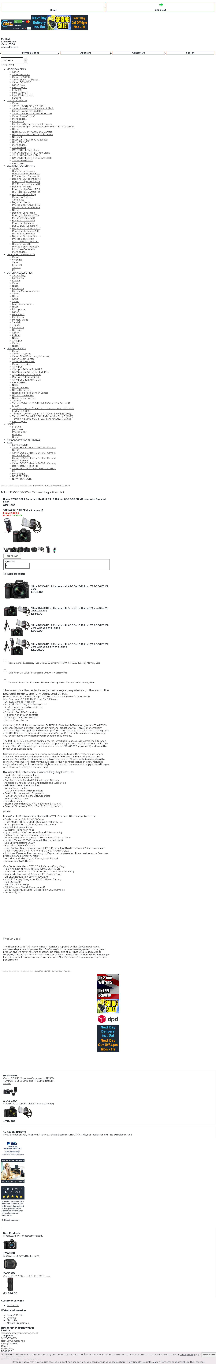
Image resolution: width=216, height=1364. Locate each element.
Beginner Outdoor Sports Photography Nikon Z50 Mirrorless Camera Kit (26, 231)
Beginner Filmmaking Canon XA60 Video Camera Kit (24, 197)
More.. (10, 442)
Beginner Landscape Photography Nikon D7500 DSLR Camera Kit (25, 223)
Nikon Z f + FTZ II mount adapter (30, 139)
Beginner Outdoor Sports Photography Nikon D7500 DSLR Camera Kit (26, 239)
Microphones (19, 309)
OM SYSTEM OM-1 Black (25, 150)
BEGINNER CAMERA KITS (21, 166)
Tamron (16, 400)
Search (190, 53)
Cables (15, 343)
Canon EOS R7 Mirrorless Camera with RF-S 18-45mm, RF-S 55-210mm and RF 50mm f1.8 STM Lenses (28, 1081)
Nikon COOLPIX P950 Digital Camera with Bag (28, 1103)
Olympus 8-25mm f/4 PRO (26, 374)
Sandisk (16, 322)
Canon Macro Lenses (23, 361)
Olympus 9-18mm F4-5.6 (25, 377)
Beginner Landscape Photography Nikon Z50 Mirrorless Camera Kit (25, 215)
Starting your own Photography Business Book (19, 432)
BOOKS (11, 424)
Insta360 (17, 90)
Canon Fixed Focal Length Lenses (30, 356)
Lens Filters (18, 314)
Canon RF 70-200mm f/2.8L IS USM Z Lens (26, 1276)
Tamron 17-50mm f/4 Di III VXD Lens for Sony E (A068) (41, 419)
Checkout (160, 10)
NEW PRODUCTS (22, 479)
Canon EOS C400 (21, 82)
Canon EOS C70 (21, 74)
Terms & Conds (30, 53)
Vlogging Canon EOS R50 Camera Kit (17, 265)
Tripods (16, 325)
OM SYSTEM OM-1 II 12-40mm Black (32, 158)
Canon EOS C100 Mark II (25, 79)
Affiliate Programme (18, 1323)
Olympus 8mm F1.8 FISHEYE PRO (30, 372)
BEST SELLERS (20, 476)
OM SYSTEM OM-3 (22, 160)
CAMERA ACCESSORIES (20, 273)
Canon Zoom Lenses (23, 359)
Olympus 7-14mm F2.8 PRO (27, 369)
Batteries (17, 330)
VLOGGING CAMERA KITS (21, 254)
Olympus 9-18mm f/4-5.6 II (26, 379)
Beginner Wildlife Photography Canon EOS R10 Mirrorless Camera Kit (26, 189)
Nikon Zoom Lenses (23, 395)
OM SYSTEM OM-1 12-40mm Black (31, 152)
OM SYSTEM (19, 147)
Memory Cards (20, 319)
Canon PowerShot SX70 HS (27, 111)
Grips (15, 299)
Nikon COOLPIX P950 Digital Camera (32, 132)
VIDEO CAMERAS (16, 69)
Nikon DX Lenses (21, 390)
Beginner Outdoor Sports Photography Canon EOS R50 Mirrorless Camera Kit (26, 181)
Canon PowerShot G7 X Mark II (29, 106)
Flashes (16, 280)
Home (53, 10)
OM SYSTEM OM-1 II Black (26, 155)
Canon (15, 72)
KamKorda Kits (20, 445)
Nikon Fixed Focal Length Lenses (30, 393)
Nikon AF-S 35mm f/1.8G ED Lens (21, 1256)
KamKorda (18, 121)
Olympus (17, 340)
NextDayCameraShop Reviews (23, 440)
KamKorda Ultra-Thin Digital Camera (32, 124)
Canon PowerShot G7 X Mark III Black (33, 108)
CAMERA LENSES (16, 348)
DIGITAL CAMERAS (17, 100)
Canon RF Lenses (21, 353)
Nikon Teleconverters (24, 398)
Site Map (11, 1317)
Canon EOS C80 (21, 77)
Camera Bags (19, 275)
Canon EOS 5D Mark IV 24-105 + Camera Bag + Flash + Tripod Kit (34, 464)
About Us (85, 53)
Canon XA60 (18, 85)
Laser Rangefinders (22, 304)
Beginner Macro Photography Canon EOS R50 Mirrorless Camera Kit (26, 205)
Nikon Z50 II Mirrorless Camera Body (23, 1235)
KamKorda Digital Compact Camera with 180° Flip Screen (43, 126)
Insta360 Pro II (20, 92)
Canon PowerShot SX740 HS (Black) (32, 113)
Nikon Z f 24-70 (20, 142)
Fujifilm (16, 335)
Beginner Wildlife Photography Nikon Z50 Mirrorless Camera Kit (25, 247)
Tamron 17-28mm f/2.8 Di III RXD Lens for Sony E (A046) (42, 416)
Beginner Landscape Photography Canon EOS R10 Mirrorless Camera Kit (26, 174)
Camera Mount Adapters (25, 291)
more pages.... (19, 87)
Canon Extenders (21, 364)
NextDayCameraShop (10, 486)
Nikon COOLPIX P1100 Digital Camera (32, 134)
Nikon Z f (17, 137)
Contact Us (138, 53)
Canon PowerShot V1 (23, 116)
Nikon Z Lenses (20, 387)
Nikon (15, 129)
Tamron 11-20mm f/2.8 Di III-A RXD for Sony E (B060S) (41, 413)
